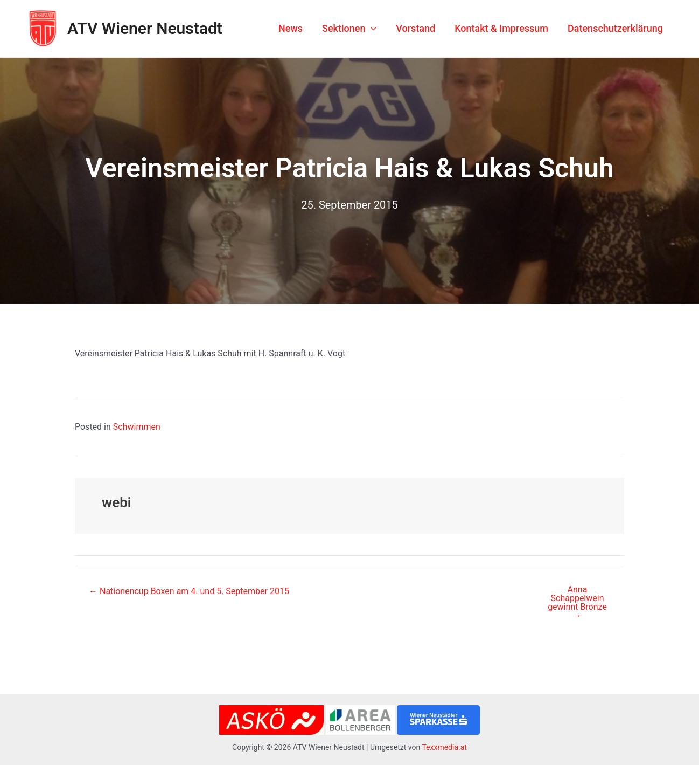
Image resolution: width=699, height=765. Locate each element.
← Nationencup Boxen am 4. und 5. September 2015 (189, 591)
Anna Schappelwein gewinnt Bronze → (577, 602)
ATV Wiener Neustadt (144, 28)
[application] (370, 28)
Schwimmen (136, 427)
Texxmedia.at (444, 747)
